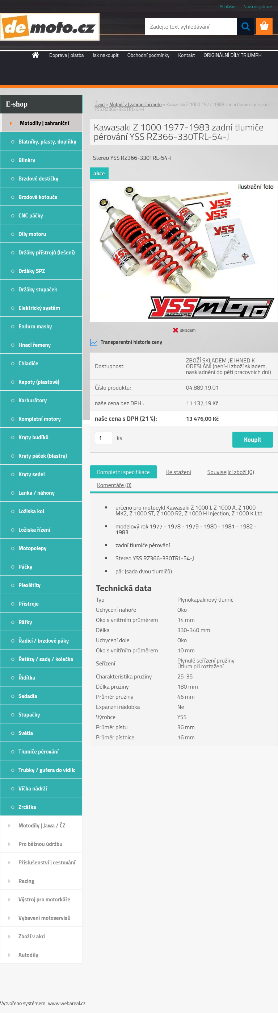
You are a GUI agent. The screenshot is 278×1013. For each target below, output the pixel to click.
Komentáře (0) (114, 485)
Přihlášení (228, 6)
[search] (245, 26)
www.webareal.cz (67, 1003)
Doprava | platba (66, 55)
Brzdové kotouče (38, 197)
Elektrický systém (39, 308)
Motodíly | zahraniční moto (44, 125)
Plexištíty (29, 585)
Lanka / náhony (36, 493)
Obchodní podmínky (148, 55)
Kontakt (186, 55)
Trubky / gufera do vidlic (46, 770)
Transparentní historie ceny (126, 342)
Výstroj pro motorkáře (44, 899)
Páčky (25, 566)
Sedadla (27, 696)
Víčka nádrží (32, 788)
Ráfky (25, 622)
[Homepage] (36, 54)
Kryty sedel (31, 474)
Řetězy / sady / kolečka (45, 659)
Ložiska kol (31, 511)
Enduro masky (35, 326)
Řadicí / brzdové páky (43, 640)
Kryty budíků (33, 437)
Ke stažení (178, 472)
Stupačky (29, 714)
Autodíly (28, 955)
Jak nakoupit (106, 55)
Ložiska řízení (34, 530)
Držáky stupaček (37, 289)
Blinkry (26, 160)
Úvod (99, 104)
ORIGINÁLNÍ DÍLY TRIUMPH (233, 55)
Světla (25, 733)
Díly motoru (32, 234)
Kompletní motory (39, 419)
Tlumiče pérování (38, 751)
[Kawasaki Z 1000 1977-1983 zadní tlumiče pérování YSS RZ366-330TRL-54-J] (184, 184)
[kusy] (104, 438)
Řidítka (26, 677)
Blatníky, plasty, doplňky (47, 141)
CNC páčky (30, 215)
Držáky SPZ (31, 271)
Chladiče (28, 363)
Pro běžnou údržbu (40, 844)
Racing (26, 881)
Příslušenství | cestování (46, 862)
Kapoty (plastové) (38, 382)
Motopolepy (32, 548)
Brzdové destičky (38, 178)
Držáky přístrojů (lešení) (46, 252)
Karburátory (32, 400)
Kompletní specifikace (123, 472)
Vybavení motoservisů (44, 918)
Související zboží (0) (230, 472)
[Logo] (50, 27)
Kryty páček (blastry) (42, 456)
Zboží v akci (32, 936)
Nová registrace (258, 6)
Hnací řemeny (34, 345)
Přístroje (28, 603)
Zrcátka (27, 807)
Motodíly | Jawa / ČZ (42, 825)
